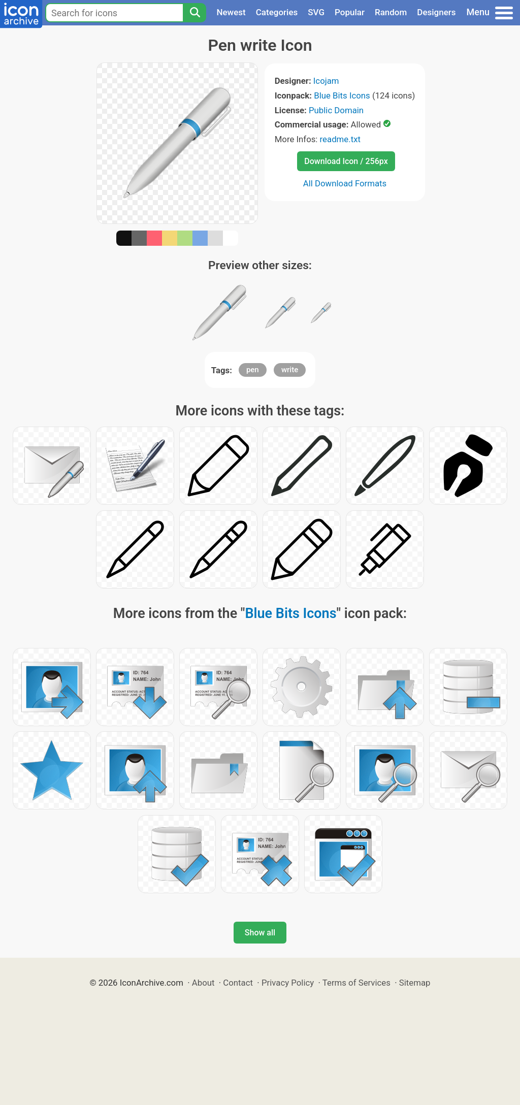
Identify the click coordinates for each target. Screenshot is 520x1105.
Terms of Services (356, 983)
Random (391, 12)
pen (252, 369)
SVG (316, 12)
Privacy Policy (288, 983)
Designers (436, 12)
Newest (230, 12)
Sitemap (415, 983)
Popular (350, 12)
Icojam (326, 81)
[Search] (194, 12)
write (289, 369)
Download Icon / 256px (345, 161)
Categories (277, 12)
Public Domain (336, 110)
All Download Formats (345, 183)
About (203, 983)
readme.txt (340, 139)
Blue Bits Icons (342, 95)
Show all (260, 932)
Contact (238, 983)
